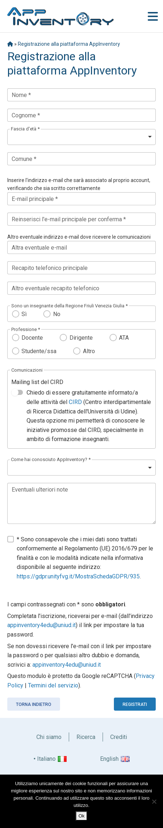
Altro (89, 351)
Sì (24, 314)
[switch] (17, 392)
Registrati (135, 704)
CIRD (75, 402)
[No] (154, 801)
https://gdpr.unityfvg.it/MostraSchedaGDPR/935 (78, 576)
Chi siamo (48, 737)
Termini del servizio (53, 685)
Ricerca (85, 737)
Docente (32, 337)
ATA (124, 337)
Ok (82, 816)
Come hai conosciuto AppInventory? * (51, 459)
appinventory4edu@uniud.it (41, 625)
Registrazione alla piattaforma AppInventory (69, 44)
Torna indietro (33, 704)
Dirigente (81, 337)
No (56, 314)
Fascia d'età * (25, 128)
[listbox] (81, 137)
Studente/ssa (38, 351)
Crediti (118, 737)
